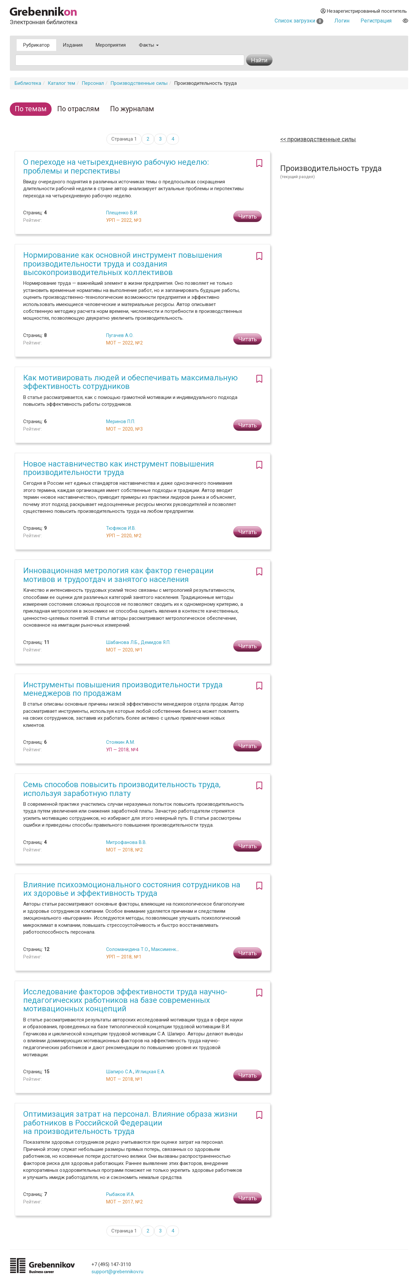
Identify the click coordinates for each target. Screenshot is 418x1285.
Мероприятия (111, 45)
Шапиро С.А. (119, 1071)
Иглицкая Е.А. (150, 1071)
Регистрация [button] (376, 21)
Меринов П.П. (120, 421)
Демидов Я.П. (155, 642)
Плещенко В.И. (122, 212)
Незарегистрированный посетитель (364, 11)
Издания (73, 45)
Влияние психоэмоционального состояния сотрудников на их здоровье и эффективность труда (131, 889)
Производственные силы (139, 83)
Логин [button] (341, 21)
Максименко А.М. (170, 949)
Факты (149, 45)
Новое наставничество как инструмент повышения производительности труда (118, 468)
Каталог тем (61, 83)
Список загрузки (299, 21)
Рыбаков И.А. (120, 1194)
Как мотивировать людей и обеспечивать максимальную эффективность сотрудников (130, 382)
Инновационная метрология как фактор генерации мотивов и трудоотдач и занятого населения (118, 575)
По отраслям (78, 109)
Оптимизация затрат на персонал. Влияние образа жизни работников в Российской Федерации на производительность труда (130, 1122)
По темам (31, 109)
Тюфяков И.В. (121, 528)
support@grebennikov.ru (117, 1272)
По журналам (132, 109)
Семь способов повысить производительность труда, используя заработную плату (121, 789)
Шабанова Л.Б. (122, 642)
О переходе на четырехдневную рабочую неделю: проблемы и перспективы (116, 166)
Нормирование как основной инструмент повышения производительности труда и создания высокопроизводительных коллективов (122, 264)
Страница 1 (124, 139)
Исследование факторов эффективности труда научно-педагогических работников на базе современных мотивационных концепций (125, 1000)
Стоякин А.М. (120, 742)
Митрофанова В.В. (126, 842)
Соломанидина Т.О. (127, 949)
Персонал (93, 83)
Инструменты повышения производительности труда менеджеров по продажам (123, 689)
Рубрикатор (36, 45)
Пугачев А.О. (120, 335)
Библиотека (28, 83)
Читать (247, 216)
